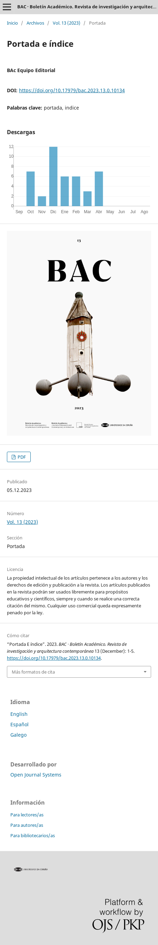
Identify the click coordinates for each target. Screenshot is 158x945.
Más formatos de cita (33, 672)
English (19, 714)
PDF (21, 457)
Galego (18, 734)
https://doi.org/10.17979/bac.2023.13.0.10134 (72, 90)
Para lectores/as (26, 815)
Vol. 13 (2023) (66, 23)
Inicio (12, 23)
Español (19, 724)
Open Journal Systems (35, 774)
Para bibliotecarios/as (32, 835)
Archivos (35, 23)
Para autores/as (26, 825)
